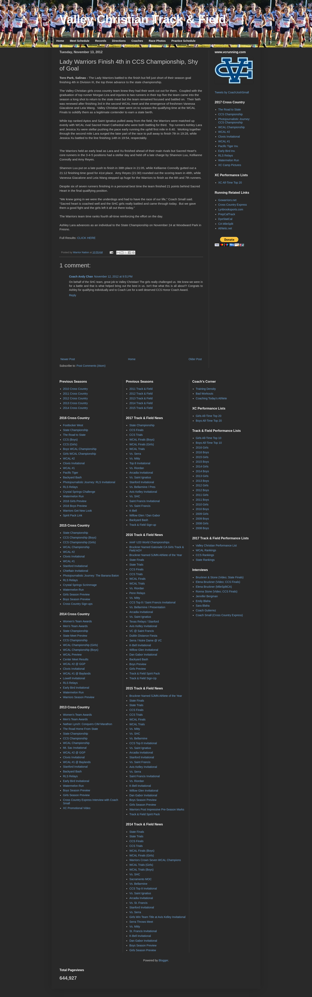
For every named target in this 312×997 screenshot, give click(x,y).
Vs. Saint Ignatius (140, 477)
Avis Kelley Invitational (143, 491)
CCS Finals (136, 430)
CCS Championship (230, 114)
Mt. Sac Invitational (75, 747)
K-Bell (133, 510)
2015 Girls (202, 457)
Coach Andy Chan (81, 276)
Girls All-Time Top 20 (208, 415)
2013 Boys (202, 480)
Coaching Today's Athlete (211, 398)
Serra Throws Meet (141, 921)
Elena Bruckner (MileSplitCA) (214, 586)
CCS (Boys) (70, 439)
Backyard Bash (72, 477)
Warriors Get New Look (77, 510)
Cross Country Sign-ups (78, 603)
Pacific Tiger (70, 472)
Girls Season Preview (76, 594)
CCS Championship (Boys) (79, 537)
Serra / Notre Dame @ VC (145, 640)
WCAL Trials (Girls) (141, 864)
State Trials (136, 564)
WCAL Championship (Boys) (80, 649)
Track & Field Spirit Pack (144, 673)
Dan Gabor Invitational (143, 654)
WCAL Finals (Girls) (141, 444)
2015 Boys (202, 461)
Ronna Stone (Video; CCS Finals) (216, 591)
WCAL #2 (224, 131)
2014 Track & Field (141, 403)
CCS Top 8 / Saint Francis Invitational (152, 602)
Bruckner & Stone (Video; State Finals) (220, 577)
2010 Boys (202, 509)
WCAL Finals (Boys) (141, 439)
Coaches (137, 40)
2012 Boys (202, 490)
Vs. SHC (134, 496)
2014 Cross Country (75, 408)
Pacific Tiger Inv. (228, 146)
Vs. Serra (135, 453)
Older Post (195, 359)
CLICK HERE (86, 237)
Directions (119, 40)
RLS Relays (225, 155)
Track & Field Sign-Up (142, 678)
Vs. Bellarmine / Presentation (147, 607)
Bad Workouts (204, 393)
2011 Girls (202, 495)
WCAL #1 (224, 141)
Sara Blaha (203, 605)
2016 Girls (202, 447)
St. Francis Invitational (143, 931)
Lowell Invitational (74, 678)
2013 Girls (202, 476)
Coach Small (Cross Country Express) (219, 615)
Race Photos (157, 40)
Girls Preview (137, 668)
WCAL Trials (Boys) (141, 869)
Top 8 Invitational (139, 463)
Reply (72, 295)
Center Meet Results (76, 659)
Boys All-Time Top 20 (209, 420)
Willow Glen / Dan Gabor (144, 515)
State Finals (136, 559)
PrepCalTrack (226, 214)
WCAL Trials (137, 449)
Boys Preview (137, 664)
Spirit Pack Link (72, 515)
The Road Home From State (80, 728)
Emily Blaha (203, 601)
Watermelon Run (228, 160)
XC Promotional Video (76, 808)
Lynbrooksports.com (230, 209)
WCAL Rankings (206, 550)
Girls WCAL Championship (79, 453)
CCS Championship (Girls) (79, 542)
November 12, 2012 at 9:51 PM (113, 276)
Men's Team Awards (75, 626)
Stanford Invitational (75, 566)
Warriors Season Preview (78, 697)
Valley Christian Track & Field (142, 19)
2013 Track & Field (141, 398)
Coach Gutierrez (206, 610)
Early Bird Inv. (226, 150)
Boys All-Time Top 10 (209, 442)
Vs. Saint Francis (139, 505)
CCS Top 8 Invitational (143, 743)
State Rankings (205, 559)
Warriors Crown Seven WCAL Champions (155, 860)
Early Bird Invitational (76, 687)
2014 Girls (202, 466)
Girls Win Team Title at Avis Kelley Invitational (157, 917)
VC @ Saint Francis (141, 630)
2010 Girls (202, 504)
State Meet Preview (75, 635)
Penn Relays (137, 593)
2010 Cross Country (75, 388)
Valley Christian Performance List (216, 545)
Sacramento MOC (140, 879)
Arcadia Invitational (141, 472)
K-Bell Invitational (140, 645)
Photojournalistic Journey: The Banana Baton (91, 575)
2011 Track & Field (141, 388)
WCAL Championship (231, 127)
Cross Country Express (232, 204)
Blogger (163, 960)
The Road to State (229, 109)
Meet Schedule (79, 40)
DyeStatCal (225, 219)
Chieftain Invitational (75, 570)
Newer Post (67, 359)
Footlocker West (73, 425)
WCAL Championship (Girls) (80, 645)
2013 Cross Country (75, 403)
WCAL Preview (72, 654)
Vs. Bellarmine (138, 738)
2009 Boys (202, 518)
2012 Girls (202, 485)
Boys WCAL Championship (80, 449)
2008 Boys (202, 528)
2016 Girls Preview (75, 501)
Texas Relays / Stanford (144, 621)
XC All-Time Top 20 (230, 182)
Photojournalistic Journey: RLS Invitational (89, 482)
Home (60, 40)
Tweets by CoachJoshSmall (232, 92)
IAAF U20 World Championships (149, 542)
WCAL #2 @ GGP (74, 664)
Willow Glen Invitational (143, 649)
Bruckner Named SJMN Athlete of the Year (155, 555)
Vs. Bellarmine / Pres (142, 487)
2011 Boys (202, 499)
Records (100, 40)
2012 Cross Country (75, 398)
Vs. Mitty (134, 458)
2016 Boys (202, 452)
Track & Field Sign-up (142, 524)
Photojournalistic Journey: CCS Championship (234, 120)
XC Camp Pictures (229, 165)
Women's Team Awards (77, 621)
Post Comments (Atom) (91, 365)
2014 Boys (202, 471)
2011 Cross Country (75, 393)
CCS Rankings (205, 555)
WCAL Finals (137, 578)
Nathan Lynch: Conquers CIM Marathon (87, 724)
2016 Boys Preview (75, 505)
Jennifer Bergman (207, 596)
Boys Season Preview (76, 599)
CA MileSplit (225, 223)
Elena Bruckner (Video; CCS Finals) (218, 582)
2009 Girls (202, 513)
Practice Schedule (184, 40)
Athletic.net (225, 228)
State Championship (75, 430)
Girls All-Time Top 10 (208, 438)
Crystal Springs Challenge (79, 491)
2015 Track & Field (141, 408)
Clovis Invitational (229, 136)
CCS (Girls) (70, 444)
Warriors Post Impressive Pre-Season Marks (156, 809)
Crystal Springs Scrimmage (80, 584)
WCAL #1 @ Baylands (77, 673)
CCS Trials (136, 434)
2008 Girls (202, 523)
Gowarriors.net (227, 200)
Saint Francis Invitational (144, 501)
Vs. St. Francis (138, 902)
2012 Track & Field (141, 393)
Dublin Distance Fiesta (143, 635)
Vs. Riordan (136, 468)
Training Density (206, 388)
